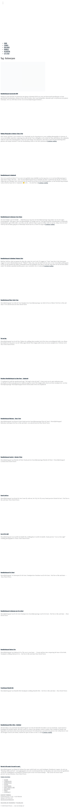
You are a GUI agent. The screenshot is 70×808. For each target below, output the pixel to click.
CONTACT (7, 792)
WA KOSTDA (7, 51)
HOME (5, 43)
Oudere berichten (5, 777)
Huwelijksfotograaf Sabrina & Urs (8, 649)
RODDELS (6, 49)
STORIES (6, 45)
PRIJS (6, 790)
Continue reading (52, 141)
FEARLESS (19, 802)
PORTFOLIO (8, 783)
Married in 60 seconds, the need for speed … (11, 766)
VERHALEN (7, 781)
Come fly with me (4, 495)
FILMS (6, 784)
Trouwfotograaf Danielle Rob (7, 688)
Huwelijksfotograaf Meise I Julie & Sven (9, 300)
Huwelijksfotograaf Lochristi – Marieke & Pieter (11, 457)
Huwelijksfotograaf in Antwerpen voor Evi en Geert (12, 611)
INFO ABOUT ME (9, 787)
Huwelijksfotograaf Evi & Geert (7, 572)
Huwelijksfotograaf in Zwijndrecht (8, 175)
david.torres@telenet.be (7, 799)
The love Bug (3, 338)
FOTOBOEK (7, 786)
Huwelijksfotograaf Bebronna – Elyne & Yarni (11, 418)
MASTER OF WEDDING (8, 802)
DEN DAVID (6, 47)
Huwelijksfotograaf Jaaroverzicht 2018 (9, 93)
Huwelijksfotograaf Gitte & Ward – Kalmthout (11, 725)
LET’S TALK (6, 54)
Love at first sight (5, 534)
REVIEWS (7, 789)
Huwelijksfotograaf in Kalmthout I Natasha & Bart (12, 258)
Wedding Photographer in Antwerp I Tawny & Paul (12, 133)
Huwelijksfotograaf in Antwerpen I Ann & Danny (11, 217)
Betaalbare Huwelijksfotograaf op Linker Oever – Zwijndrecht (14, 378)
